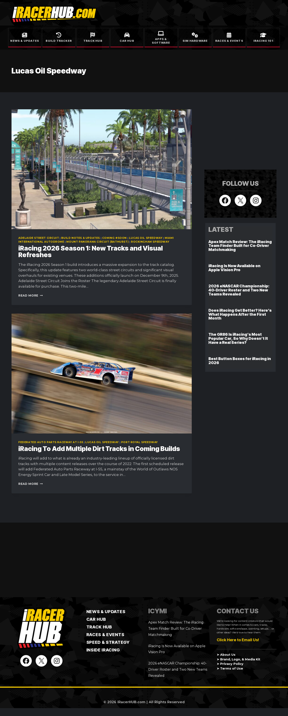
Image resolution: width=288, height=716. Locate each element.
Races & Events (229, 40)
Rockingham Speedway (150, 241)
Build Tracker (59, 40)
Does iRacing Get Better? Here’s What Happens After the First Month (240, 314)
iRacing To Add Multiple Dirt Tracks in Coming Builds (99, 448)
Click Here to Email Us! (238, 640)
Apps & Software (161, 40)
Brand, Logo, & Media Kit (240, 659)
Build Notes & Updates (80, 237)
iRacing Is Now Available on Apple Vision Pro (234, 268)
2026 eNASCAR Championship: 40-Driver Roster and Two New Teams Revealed (238, 290)
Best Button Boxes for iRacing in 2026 (239, 360)
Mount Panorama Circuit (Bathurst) (97, 241)
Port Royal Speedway (139, 442)
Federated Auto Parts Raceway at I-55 (50, 442)
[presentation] (102, 169)
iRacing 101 (263, 40)
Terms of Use (231, 668)
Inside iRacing (103, 650)
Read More (30, 295)
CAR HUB (96, 619)
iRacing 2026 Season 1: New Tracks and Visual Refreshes (90, 251)
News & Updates (24, 40)
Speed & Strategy (108, 642)
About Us (228, 655)
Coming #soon (114, 237)
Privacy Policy (231, 664)
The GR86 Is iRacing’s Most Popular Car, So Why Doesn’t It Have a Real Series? (238, 338)
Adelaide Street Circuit (38, 237)
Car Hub (127, 40)
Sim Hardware (195, 40)
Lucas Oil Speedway (146, 237)
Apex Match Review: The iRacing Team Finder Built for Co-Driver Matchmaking (240, 245)
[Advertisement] (236, 136)
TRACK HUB (99, 627)
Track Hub (92, 40)
